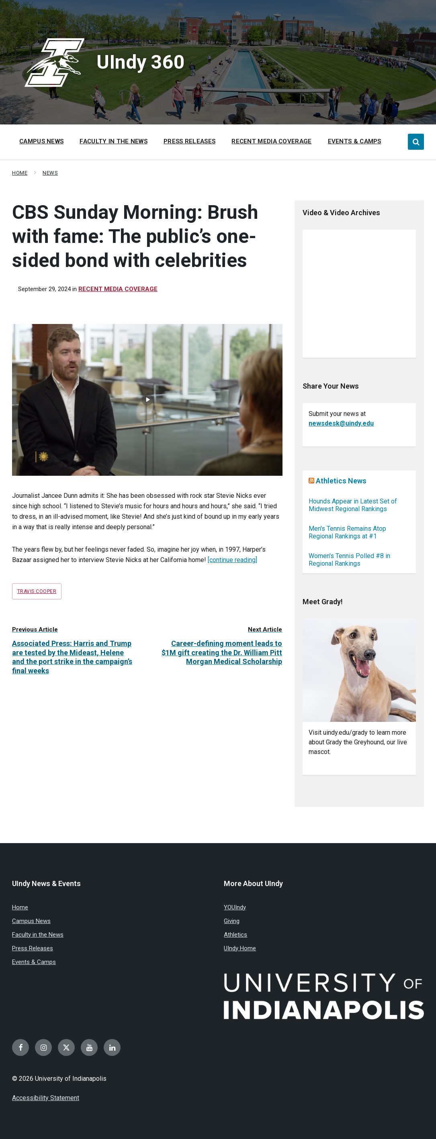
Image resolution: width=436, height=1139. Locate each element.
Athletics (235, 934)
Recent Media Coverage (118, 289)
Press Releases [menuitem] (189, 141)
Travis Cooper (36, 591)
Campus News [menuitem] (41, 141)
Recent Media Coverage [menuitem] (271, 141)
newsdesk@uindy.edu (341, 423)
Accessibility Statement (45, 1098)
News (50, 173)
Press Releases (32, 948)
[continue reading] (232, 560)
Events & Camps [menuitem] (354, 141)
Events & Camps (34, 962)
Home (19, 173)
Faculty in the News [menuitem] (113, 141)
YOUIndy (235, 907)
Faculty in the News (37, 934)
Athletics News (341, 481)
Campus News (31, 921)
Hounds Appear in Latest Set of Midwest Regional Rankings (353, 505)
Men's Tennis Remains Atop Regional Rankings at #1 (347, 532)
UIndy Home (240, 948)
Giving (231, 921)
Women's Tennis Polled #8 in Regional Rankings (349, 559)
